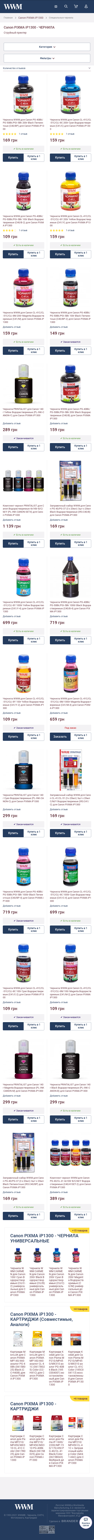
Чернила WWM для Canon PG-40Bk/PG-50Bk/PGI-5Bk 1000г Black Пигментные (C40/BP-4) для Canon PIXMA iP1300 (23, 896)
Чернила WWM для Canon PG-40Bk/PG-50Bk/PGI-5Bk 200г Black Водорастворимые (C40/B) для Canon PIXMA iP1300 (70, 414)
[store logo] (13, 6)
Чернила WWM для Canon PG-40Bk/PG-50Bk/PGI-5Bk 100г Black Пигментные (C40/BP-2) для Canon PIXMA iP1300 (70, 317)
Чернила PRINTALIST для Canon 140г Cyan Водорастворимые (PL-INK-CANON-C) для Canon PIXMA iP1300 (23, 798)
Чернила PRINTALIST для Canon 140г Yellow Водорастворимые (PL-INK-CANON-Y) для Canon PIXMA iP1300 (23, 412)
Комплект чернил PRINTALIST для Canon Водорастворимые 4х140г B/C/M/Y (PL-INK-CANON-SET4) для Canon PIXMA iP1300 (23, 510)
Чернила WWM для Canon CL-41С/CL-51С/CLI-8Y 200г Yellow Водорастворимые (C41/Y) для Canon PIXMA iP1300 (70, 221)
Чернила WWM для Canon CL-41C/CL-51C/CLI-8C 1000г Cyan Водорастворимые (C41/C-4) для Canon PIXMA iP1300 (70, 896)
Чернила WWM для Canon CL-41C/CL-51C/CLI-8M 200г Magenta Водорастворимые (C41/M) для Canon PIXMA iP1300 (23, 317)
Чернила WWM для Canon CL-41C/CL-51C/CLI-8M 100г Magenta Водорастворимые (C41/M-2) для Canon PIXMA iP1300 (70, 993)
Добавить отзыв (12, 327)
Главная (8, 17)
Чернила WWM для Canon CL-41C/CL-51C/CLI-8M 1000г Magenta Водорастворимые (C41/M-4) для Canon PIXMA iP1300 (70, 703)
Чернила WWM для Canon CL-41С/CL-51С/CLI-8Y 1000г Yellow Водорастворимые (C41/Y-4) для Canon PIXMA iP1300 (23, 607)
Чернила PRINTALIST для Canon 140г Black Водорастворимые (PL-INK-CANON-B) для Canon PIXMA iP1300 (70, 1087)
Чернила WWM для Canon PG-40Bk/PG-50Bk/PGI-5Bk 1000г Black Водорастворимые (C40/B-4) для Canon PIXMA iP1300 (70, 607)
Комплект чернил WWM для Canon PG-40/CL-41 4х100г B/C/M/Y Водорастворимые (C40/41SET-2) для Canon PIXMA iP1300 (70, 1182)
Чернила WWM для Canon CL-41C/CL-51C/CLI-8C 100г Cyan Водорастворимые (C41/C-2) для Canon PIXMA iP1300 (23, 993)
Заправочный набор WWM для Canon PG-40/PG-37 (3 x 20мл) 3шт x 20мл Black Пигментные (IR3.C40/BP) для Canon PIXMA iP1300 (23, 1182)
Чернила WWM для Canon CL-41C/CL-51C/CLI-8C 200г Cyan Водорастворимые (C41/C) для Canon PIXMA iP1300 (70, 124)
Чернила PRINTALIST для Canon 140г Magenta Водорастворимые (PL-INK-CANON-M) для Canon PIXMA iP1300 (23, 1087)
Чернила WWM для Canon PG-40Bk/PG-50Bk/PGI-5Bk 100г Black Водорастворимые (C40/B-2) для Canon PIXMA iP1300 (23, 221)
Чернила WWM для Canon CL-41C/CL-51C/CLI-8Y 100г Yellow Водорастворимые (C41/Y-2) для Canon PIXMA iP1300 (23, 703)
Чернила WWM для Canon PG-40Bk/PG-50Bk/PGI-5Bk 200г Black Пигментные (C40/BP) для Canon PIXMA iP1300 (23, 124)
